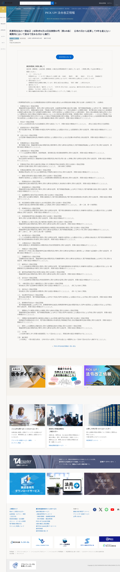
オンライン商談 (16, 443)
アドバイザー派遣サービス (81, 514)
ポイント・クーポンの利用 (18, 521)
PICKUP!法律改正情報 (29, 8)
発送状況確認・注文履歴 (17, 519)
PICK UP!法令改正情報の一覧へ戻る (65, 346)
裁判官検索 (39, 528)
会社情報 (12, 553)
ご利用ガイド (14, 509)
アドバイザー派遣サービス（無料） (22, 440)
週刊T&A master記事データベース (46, 526)
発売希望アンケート (92, 440)
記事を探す (18, 8)
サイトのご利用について (17, 526)
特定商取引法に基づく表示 (73, 551)
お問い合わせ (77, 516)
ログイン (109, 3)
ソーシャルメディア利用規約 (55, 551)
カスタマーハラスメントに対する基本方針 (93, 551)
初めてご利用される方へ (17, 511)
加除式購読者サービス (42, 511)
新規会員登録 (102, 3)
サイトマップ (20, 553)
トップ (11, 8)
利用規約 (12, 551)
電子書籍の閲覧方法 (16, 523)
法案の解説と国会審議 (42, 523)
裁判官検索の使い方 (42, 531)
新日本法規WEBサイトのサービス (46, 509)
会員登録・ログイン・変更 (18, 514)
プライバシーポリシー (22, 551)
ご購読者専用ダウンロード (44, 514)
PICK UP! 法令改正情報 (43, 521)
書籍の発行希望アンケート (81, 511)
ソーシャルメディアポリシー (38, 551)
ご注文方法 (13, 516)
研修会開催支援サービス (56, 445)
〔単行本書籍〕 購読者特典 (44, 519)
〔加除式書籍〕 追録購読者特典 (45, 516)
